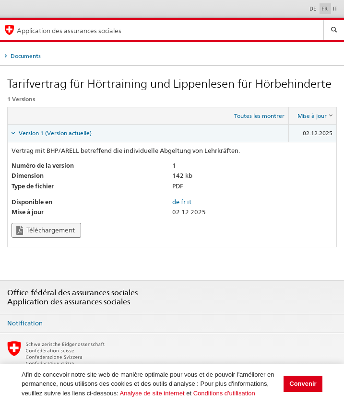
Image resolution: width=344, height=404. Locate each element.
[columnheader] (313, 116)
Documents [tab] (25, 55)
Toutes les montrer (259, 115)
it (189, 202)
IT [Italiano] (335, 8)
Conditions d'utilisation (224, 393)
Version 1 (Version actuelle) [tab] (54, 133)
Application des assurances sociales (69, 30)
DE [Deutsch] (313, 8)
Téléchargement (45, 230)
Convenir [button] (302, 383)
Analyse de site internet (151, 393)
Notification (25, 323)
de (175, 202)
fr (183, 202)
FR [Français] (325, 8)
